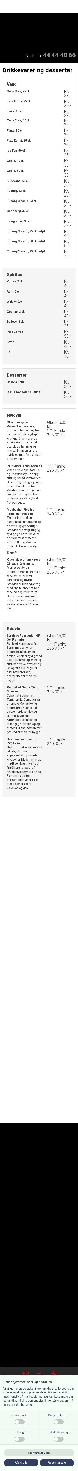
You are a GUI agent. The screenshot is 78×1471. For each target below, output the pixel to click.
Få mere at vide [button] (39, 1452)
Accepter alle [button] (57, 1462)
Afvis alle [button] (21, 1462)
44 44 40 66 (59, 55)
